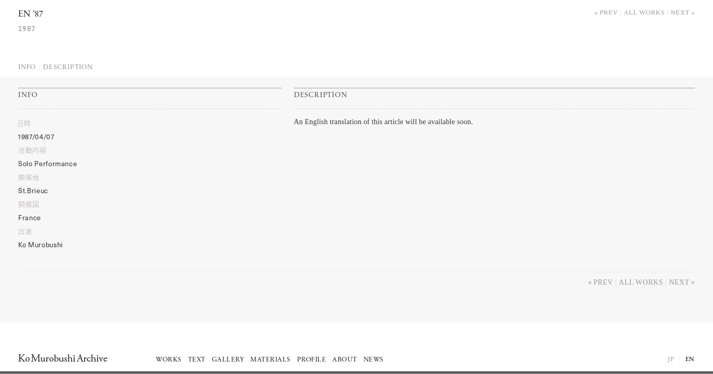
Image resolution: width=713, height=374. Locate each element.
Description (68, 67)
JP (671, 359)
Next (680, 12)
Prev (609, 12)
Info (27, 67)
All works (644, 12)
